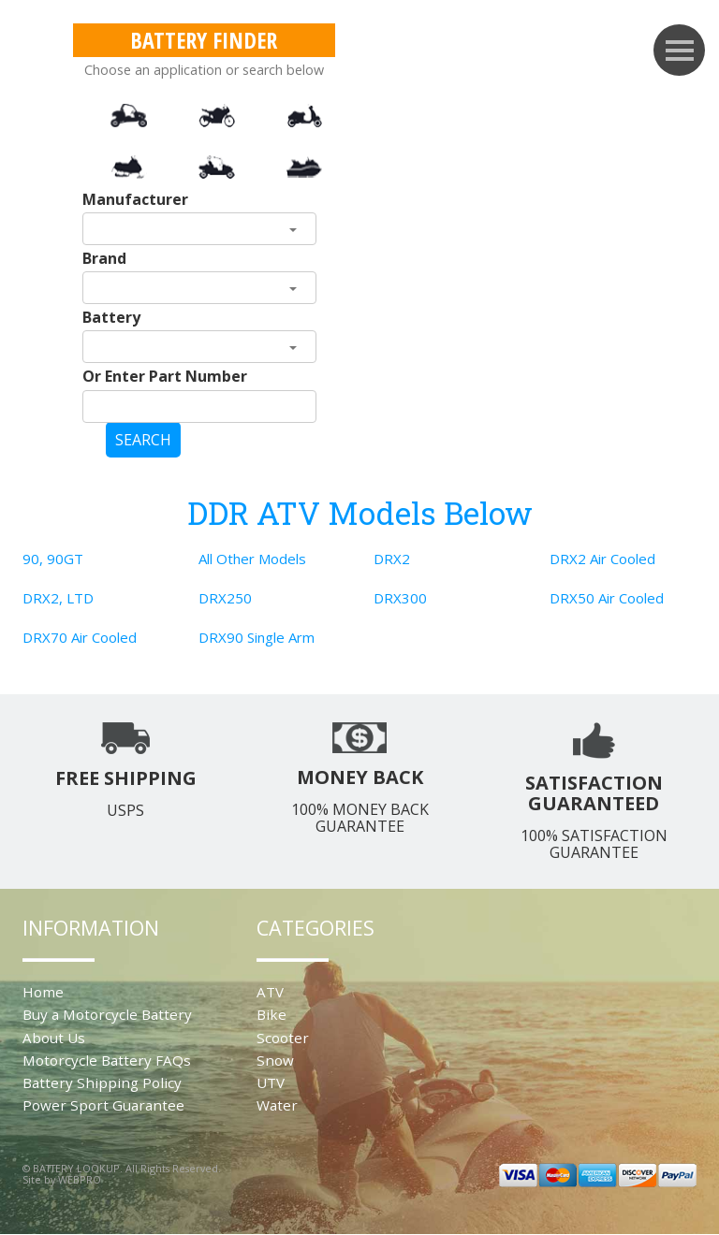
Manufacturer (135, 199)
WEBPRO (79, 1179)
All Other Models (252, 558)
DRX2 (392, 558)
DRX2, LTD (58, 597)
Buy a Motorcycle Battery (107, 1014)
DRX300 (400, 597)
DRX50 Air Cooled (607, 597)
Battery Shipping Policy (102, 1082)
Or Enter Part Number (164, 376)
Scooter (283, 1037)
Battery (111, 317)
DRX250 (225, 597)
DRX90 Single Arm (256, 637)
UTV (271, 1082)
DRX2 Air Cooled (602, 558)
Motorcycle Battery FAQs (106, 1060)
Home (43, 991)
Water (277, 1105)
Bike (271, 1014)
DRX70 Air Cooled (79, 637)
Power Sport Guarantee (103, 1105)
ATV (270, 991)
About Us (53, 1037)
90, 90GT (52, 558)
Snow (275, 1060)
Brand (104, 258)
